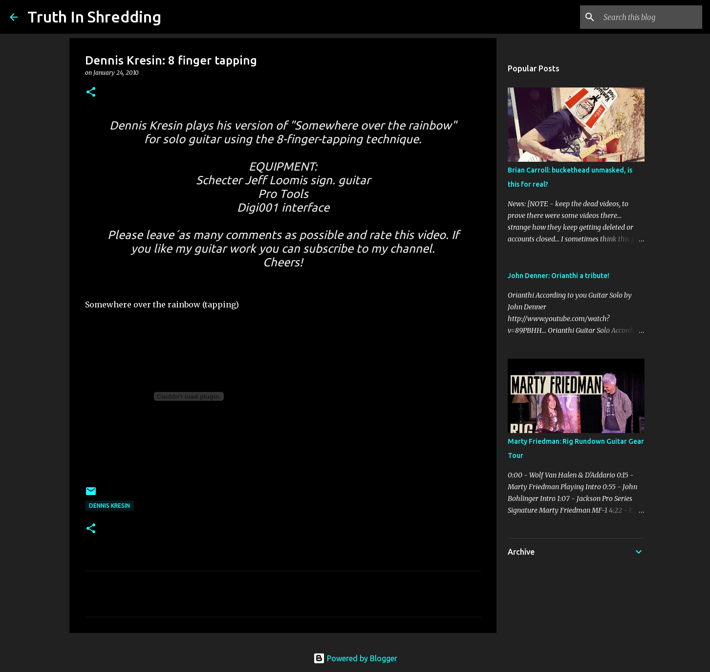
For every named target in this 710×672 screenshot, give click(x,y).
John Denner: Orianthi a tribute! (558, 276)
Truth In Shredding (94, 16)
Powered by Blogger (355, 658)
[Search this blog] (651, 17)
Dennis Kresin (109, 505)
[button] (91, 92)
